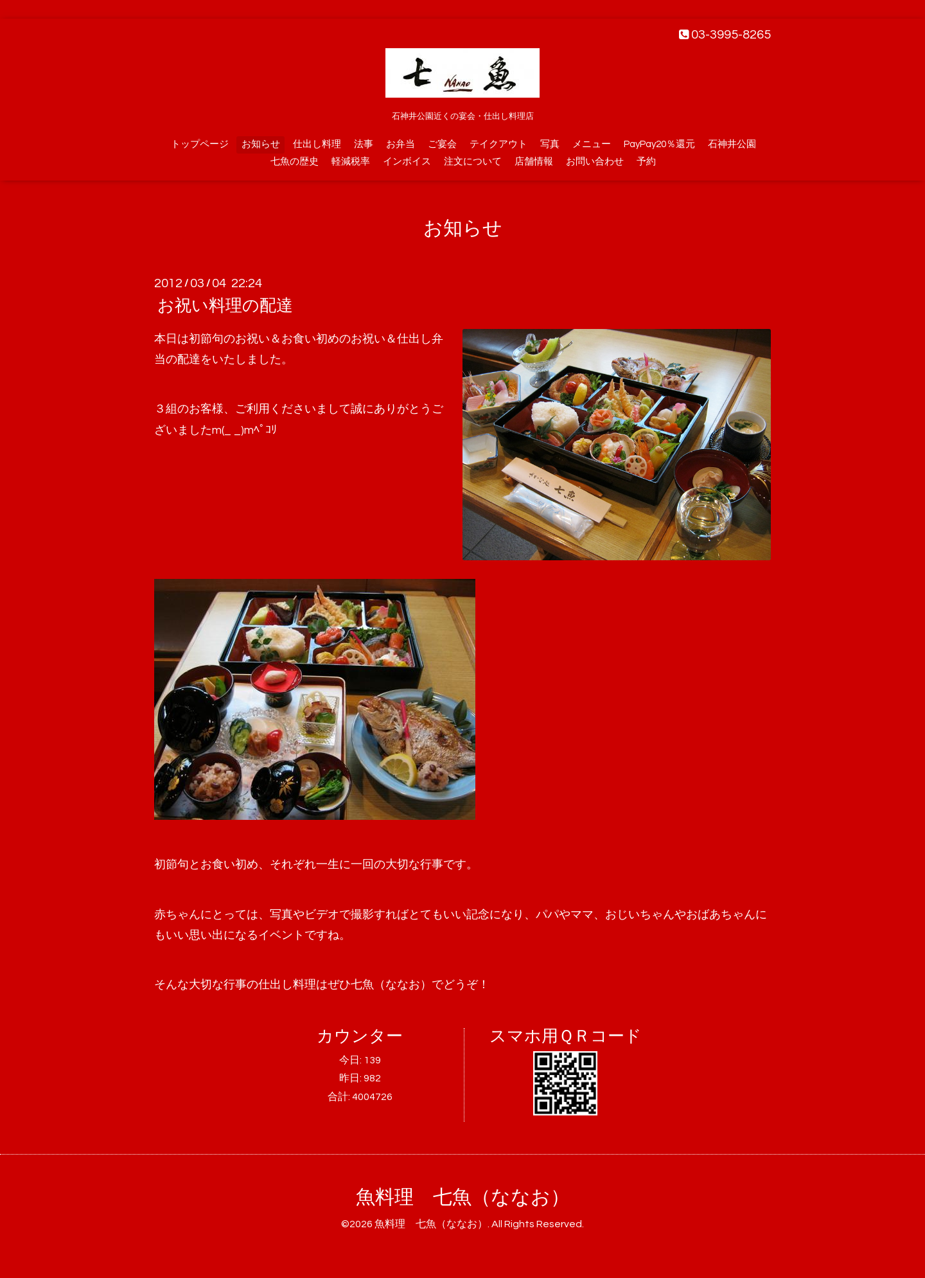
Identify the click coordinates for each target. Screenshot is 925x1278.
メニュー (591, 144)
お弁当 (400, 144)
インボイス (407, 161)
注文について (473, 161)
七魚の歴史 (294, 161)
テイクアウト (498, 144)
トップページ (200, 144)
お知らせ (261, 144)
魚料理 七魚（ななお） (463, 1197)
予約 (646, 161)
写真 (549, 144)
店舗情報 (534, 161)
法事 (363, 144)
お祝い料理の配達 (225, 305)
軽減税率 (350, 161)
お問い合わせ (595, 161)
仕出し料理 (317, 144)
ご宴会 (442, 144)
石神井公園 (732, 144)
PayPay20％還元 (659, 144)
